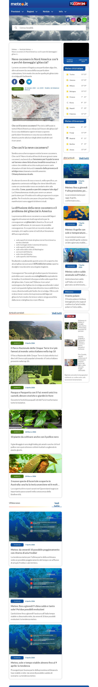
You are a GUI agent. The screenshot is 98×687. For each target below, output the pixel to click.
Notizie (46, 11)
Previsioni (15, 11)
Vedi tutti (57, 313)
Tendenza (17, 545)
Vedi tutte (56, 504)
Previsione (71, 182)
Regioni (30, 11)
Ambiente (17, 89)
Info (61, 11)
